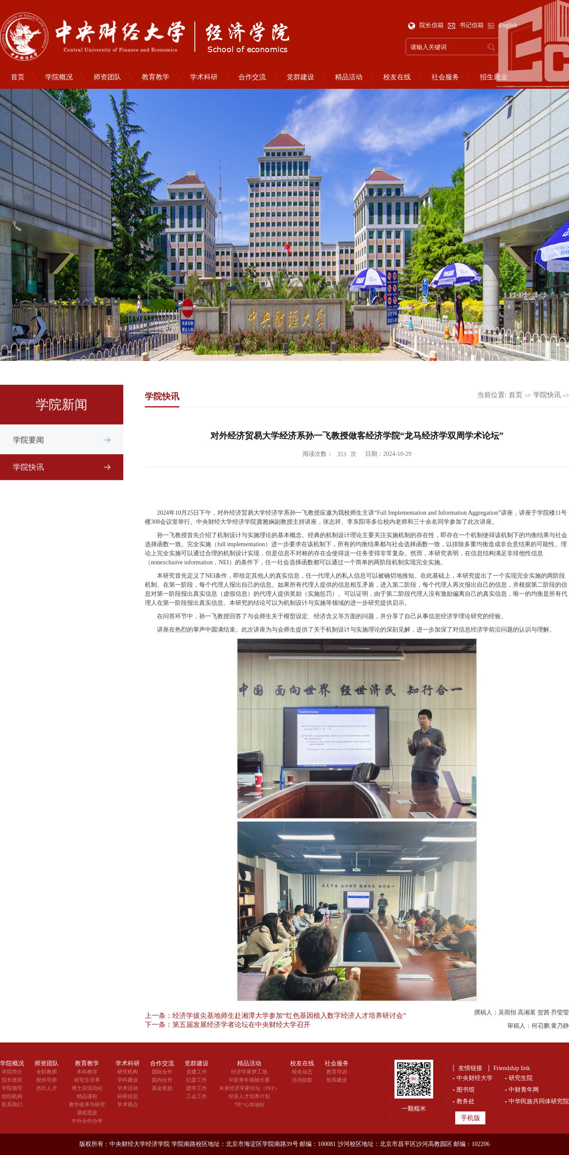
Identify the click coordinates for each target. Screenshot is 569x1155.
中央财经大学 (474, 1078)
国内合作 (162, 1080)
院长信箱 (426, 25)
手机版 (470, 1117)
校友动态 (302, 1072)
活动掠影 (302, 1080)
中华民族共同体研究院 (539, 1101)
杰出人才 (46, 1088)
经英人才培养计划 (249, 1096)
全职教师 (46, 1072)
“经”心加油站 (249, 1105)
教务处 (465, 1101)
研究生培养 (87, 1080)
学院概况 (59, 77)
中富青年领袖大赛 (249, 1080)
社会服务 (445, 77)
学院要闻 (28, 453)
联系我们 (12, 1105)
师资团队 (107, 77)
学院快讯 (28, 480)
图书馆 (465, 1089)
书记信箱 (466, 25)
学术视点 (127, 1105)
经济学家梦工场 (249, 1072)
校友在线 (397, 77)
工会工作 (196, 1096)
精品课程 (87, 1096)
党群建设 (300, 77)
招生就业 (493, 77)
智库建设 (336, 1080)
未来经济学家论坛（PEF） (249, 1088)
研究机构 (127, 1072)
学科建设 (127, 1080)
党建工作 (196, 1072)
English (502, 25)
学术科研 (204, 77)
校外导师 (46, 1080)
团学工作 (196, 1088)
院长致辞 (12, 1080)
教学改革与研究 (87, 1105)
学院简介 (12, 1072)
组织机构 (12, 1096)
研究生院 (521, 1078)
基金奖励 (162, 1088)
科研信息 (127, 1096)
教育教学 (155, 77)
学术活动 (127, 1088)
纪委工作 (196, 1080)
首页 (515, 407)
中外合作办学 (87, 1121)
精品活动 (349, 77)
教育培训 (336, 1072)
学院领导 (12, 1088)
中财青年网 (524, 1089)
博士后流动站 (87, 1088)
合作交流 (252, 77)
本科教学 (87, 1072)
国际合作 (162, 1072)
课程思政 (87, 1113)
